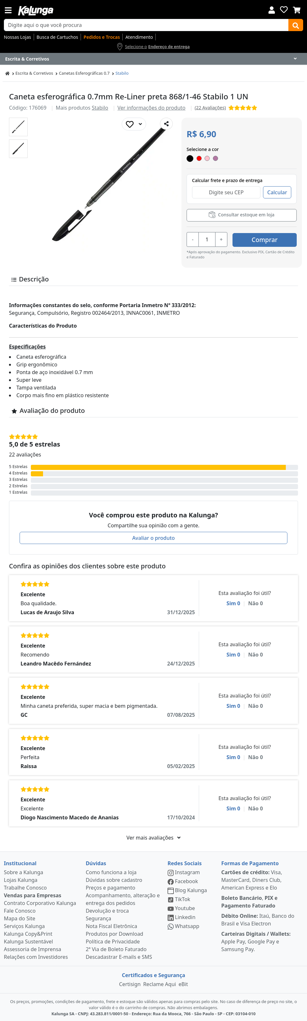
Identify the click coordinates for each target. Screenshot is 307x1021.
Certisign (130, 983)
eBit (183, 983)
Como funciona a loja (111, 871)
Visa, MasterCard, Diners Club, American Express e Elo (251, 879)
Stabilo (121, 73)
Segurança (98, 917)
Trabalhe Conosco (25, 886)
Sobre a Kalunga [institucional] (23, 871)
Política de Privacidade (113, 940)
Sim (233, 602)
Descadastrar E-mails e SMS (119, 955)
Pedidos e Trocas (101, 37)
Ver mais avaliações (153, 836)
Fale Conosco (20, 909)
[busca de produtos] (146, 25)
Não (255, 602)
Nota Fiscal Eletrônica (111, 925)
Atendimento (139, 37)
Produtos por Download (114, 932)
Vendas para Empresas (32, 894)
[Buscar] (295, 25)
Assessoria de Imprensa (32, 948)
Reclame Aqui (159, 983)
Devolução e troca (107, 909)
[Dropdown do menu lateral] (153, 59)
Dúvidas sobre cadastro (114, 879)
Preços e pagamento (110, 886)
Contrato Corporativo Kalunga (40, 902)
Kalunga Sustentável (28, 940)
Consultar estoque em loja (241, 214)
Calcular (277, 192)
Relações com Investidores (36, 955)
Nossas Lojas (17, 37)
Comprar (265, 238)
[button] (18, 127)
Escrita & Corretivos (34, 73)
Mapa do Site (19, 917)
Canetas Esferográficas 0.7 (84, 73)
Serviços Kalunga (24, 925)
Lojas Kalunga (21, 879)
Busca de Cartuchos (57, 37)
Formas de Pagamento (250, 862)
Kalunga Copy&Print (28, 932)
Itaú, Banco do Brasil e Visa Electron (257, 918)
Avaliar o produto (153, 536)
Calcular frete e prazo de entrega (227, 180)
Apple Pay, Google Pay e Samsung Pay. (256, 940)
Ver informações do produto (152, 107)
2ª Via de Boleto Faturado (116, 948)
